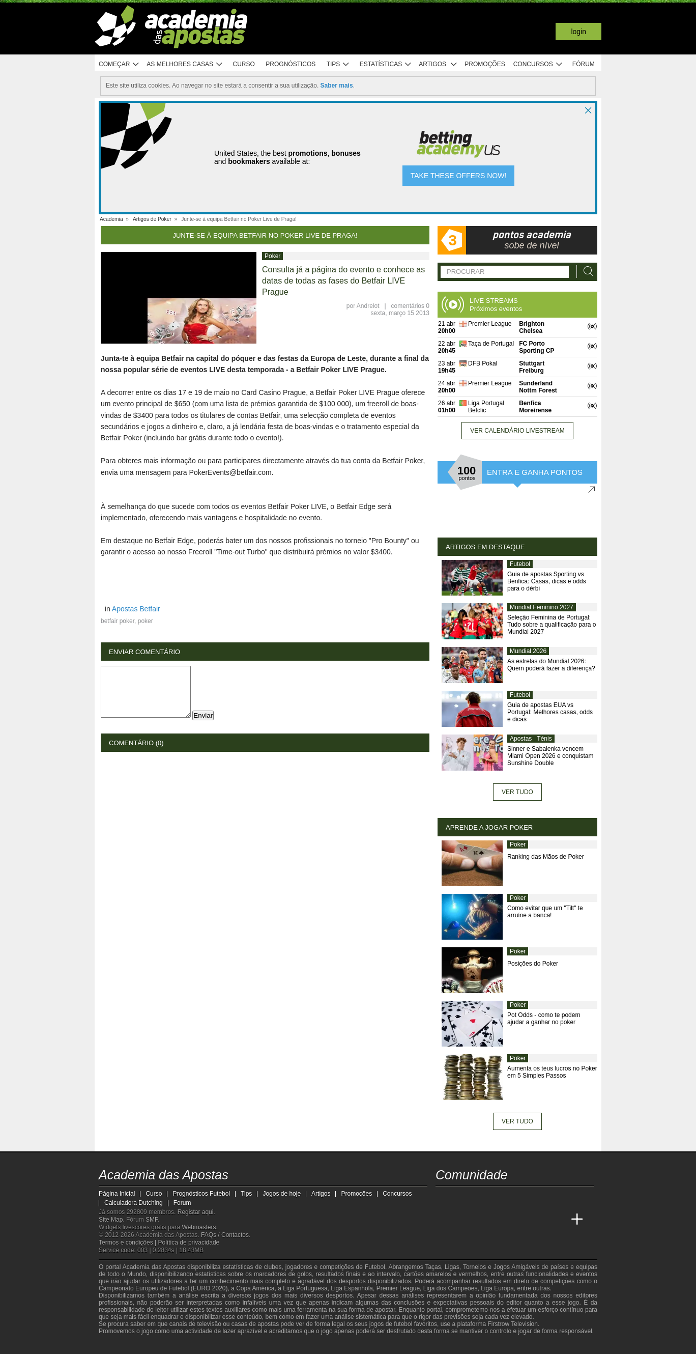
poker (145, 621)
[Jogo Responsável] (238, 1345)
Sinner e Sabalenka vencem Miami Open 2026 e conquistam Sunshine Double (550, 756)
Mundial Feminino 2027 (541, 607)
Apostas (521, 738)
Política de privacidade (189, 1242)
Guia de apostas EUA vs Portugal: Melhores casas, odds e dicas (550, 712)
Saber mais (337, 85)
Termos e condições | (128, 1242)
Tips (338, 64)
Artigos (438, 64)
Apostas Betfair (136, 609)
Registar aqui (196, 1212)
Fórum (583, 64)
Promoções (485, 64)
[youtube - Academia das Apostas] (482, 1198)
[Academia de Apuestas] (501, 1219)
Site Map (111, 1219)
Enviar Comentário (144, 652)
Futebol (520, 564)
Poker (272, 256)
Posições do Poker (532, 963)
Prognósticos (290, 64)
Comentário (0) (136, 743)
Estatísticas (386, 64)
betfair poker (117, 621)
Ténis (544, 738)
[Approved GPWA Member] (165, 1345)
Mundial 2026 (528, 651)
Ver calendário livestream (517, 430)
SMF (152, 1219)
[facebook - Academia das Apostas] (501, 1198)
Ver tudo (517, 792)
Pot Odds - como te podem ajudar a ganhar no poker (543, 1018)
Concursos (538, 64)
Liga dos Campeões (450, 1288)
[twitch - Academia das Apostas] (444, 1198)
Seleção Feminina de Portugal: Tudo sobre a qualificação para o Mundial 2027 (551, 624)
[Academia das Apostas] (444, 1219)
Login (578, 31)
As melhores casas (185, 64)
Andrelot (368, 305)
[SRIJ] (275, 1345)
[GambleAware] (125, 1345)
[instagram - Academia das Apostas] (520, 1198)
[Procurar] (585, 271)
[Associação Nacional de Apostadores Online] (195, 1345)
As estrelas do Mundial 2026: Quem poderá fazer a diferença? (551, 665)
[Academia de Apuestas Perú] (558, 1219)
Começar (119, 64)
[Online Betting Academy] (482, 1219)
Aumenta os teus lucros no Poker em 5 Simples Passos (552, 1072)
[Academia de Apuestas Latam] (520, 1219)
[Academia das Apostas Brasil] (463, 1219)
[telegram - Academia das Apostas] (539, 1198)
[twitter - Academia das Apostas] (463, 1198)
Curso (244, 64)
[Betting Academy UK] (539, 1219)
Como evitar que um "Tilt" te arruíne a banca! (545, 912)
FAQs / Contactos (225, 1234)
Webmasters (199, 1227)
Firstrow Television (512, 1324)
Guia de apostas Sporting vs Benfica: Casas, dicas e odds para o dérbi (546, 581)
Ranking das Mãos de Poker (545, 856)
